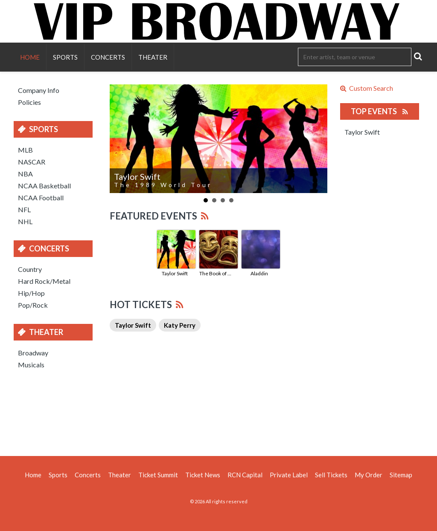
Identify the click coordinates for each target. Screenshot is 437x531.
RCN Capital (244, 475)
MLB (25, 150)
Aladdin (259, 273)
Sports (65, 57)
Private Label (289, 475)
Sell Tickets (331, 475)
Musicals (31, 365)
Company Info (38, 90)
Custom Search (366, 88)
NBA (25, 174)
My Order (368, 475)
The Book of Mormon (217, 273)
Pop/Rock (33, 305)
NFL (24, 209)
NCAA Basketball (44, 186)
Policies (29, 102)
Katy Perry (179, 325)
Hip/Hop (31, 293)
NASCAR (31, 162)
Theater (152, 57)
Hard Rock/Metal (44, 281)
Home (30, 57)
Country (30, 269)
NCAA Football (41, 197)
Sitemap (401, 475)
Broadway (33, 353)
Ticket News (202, 475)
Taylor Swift (175, 273)
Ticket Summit (158, 475)
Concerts (108, 57)
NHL (25, 221)
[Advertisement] (218, 411)
